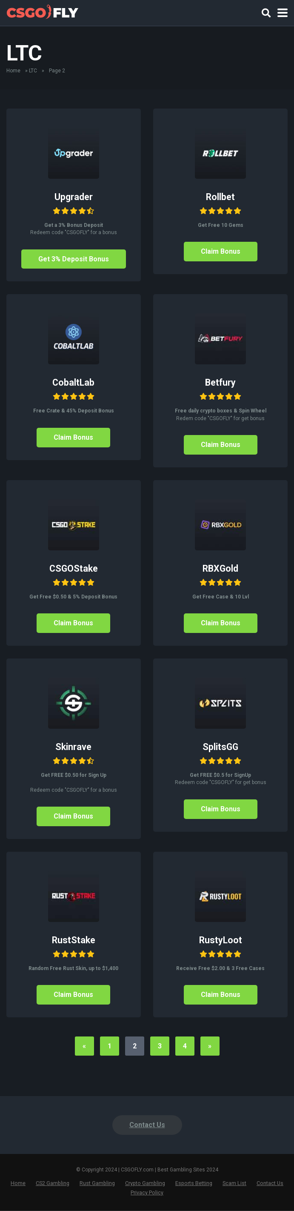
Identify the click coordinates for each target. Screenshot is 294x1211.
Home (13, 71)
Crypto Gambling (145, 1183)
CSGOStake (73, 568)
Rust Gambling (97, 1183)
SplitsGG (220, 746)
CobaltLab (73, 383)
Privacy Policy (147, 1192)
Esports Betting (193, 1183)
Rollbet (220, 197)
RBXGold (220, 568)
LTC (33, 71)
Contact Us (147, 1125)
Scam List (234, 1183)
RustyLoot (220, 940)
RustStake (73, 940)
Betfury (220, 383)
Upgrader (73, 197)
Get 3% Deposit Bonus (73, 259)
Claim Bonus (220, 251)
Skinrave (73, 746)
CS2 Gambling (52, 1183)
